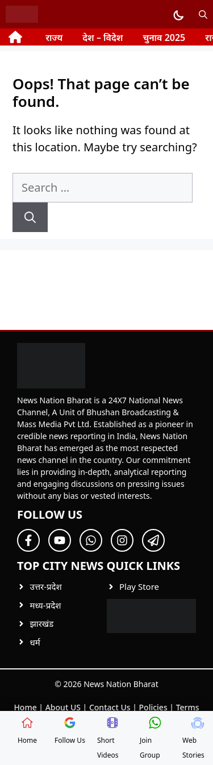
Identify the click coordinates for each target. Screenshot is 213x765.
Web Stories (193, 738)
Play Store (139, 586)
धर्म (35, 642)
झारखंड (42, 623)
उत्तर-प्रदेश (46, 586)
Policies (153, 707)
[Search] (30, 217)
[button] (203, 14)
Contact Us (110, 707)
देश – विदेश (102, 37)
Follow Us (70, 731)
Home (25, 707)
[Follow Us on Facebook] (28, 540)
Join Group (151, 738)
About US (63, 707)
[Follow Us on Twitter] (59, 540)
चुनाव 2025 (164, 37)
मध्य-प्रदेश (45, 605)
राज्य (53, 37)
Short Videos (108, 738)
